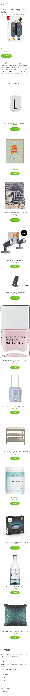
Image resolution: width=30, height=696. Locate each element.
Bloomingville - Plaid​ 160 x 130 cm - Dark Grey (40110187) (15, 213)
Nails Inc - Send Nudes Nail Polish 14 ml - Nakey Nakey (15, 360)
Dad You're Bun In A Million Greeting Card (15, 168)
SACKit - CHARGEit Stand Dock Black (15, 292)
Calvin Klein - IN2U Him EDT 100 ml (15, 587)
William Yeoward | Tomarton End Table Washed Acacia (15, 451)
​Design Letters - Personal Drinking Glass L (15, 123)
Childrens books (12, 46)
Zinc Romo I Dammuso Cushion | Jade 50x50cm (15, 631)
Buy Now (6, 55)
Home (2, 14)
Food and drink (5, 691)
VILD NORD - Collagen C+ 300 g (15, 497)
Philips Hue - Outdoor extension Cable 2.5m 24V (15, 542)
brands (3, 680)
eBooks (3, 685)
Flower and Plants (5, 688)
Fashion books (20, 46)
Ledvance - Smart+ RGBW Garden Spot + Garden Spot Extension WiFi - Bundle (15, 259)
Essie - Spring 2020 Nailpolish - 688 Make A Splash (15, 406)
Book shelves (4, 677)
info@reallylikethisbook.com (8, 669)
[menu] (27, 3)
